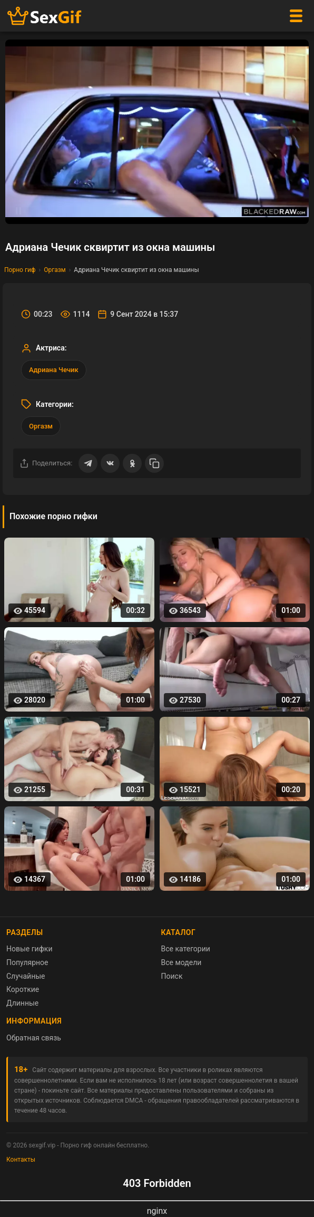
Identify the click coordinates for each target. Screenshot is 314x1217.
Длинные (22, 1003)
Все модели (181, 962)
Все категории (185, 949)
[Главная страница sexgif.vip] (45, 16)
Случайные (25, 976)
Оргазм (55, 270)
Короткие (22, 989)
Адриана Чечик (53, 370)
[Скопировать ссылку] (154, 463)
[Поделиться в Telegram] (87, 463)
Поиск (172, 976)
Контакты (20, 1159)
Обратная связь (33, 1038)
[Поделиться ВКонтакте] (110, 463)
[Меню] (296, 15)
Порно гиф (20, 270)
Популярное (27, 962)
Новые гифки (29, 949)
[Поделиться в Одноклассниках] (132, 463)
